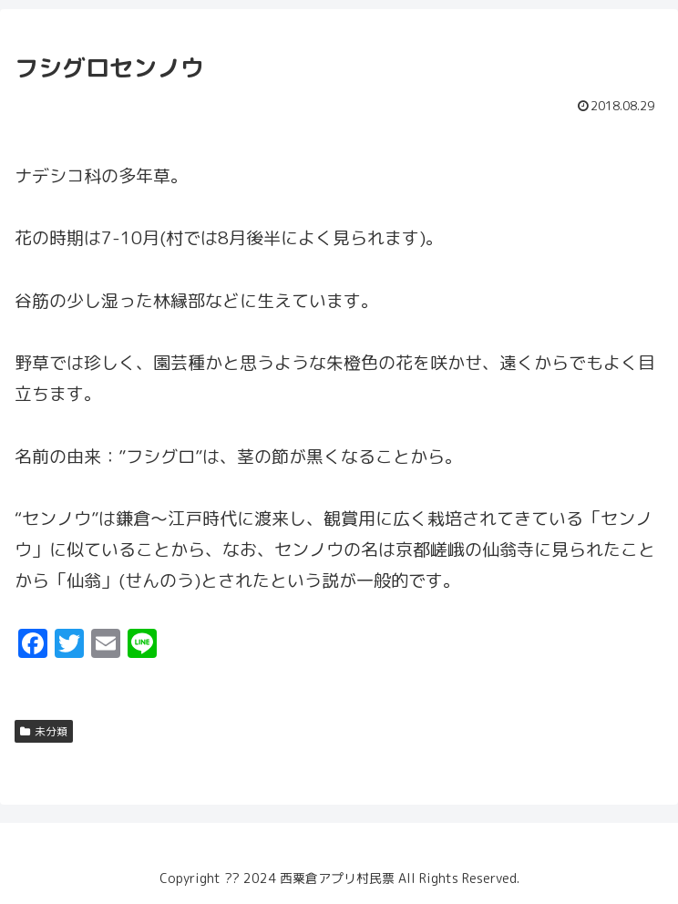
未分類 (43, 731)
